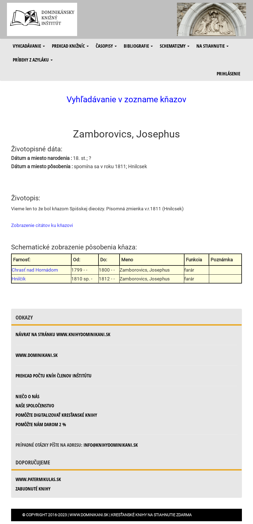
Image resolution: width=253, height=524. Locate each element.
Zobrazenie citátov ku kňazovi (42, 225)
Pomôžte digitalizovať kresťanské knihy (56, 415)
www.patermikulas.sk (38, 479)
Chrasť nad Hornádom (35, 270)
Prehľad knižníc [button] (70, 46)
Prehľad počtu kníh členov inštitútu (54, 375)
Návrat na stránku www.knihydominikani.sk (63, 334)
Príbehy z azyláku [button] (33, 60)
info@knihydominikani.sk (111, 445)
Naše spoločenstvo (35, 405)
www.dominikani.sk (37, 355)
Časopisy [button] (106, 46)
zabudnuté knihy (33, 488)
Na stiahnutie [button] (212, 46)
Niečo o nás (27, 396)
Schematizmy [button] (174, 46)
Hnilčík (19, 279)
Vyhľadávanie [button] (29, 46)
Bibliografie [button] (138, 46)
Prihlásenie (228, 73)
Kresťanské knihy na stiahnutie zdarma (151, 515)
